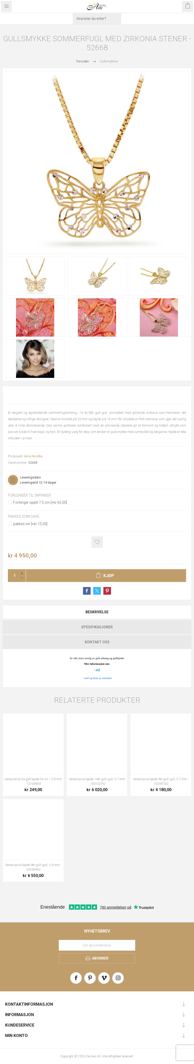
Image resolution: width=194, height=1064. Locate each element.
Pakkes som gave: (24, 517)
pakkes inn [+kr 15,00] (30, 524)
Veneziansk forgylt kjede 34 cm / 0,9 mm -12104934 (33, 781)
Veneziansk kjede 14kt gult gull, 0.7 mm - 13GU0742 (97, 781)
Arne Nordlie (33, 456)
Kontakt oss (97, 642)
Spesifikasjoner (97, 627)
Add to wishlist (97, 542)
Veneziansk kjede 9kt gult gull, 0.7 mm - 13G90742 (161, 781)
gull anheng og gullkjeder (109, 658)
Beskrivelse (97, 612)
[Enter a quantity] (13, 575)
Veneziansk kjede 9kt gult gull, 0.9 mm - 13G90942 (33, 867)
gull (98, 669)
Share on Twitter (97, 591)
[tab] (97, 612)
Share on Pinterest (107, 591)
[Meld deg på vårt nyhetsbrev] (97, 945)
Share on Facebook (87, 591)
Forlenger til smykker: (30, 495)
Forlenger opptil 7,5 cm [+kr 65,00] (40, 502)
